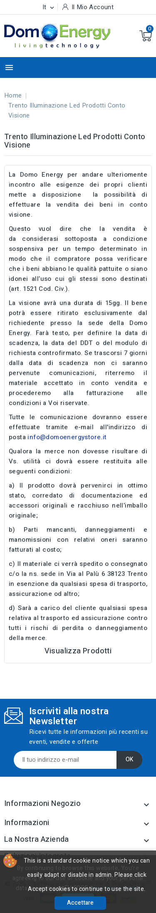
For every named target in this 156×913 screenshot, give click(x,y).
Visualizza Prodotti (78, 651)
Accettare (80, 902)
